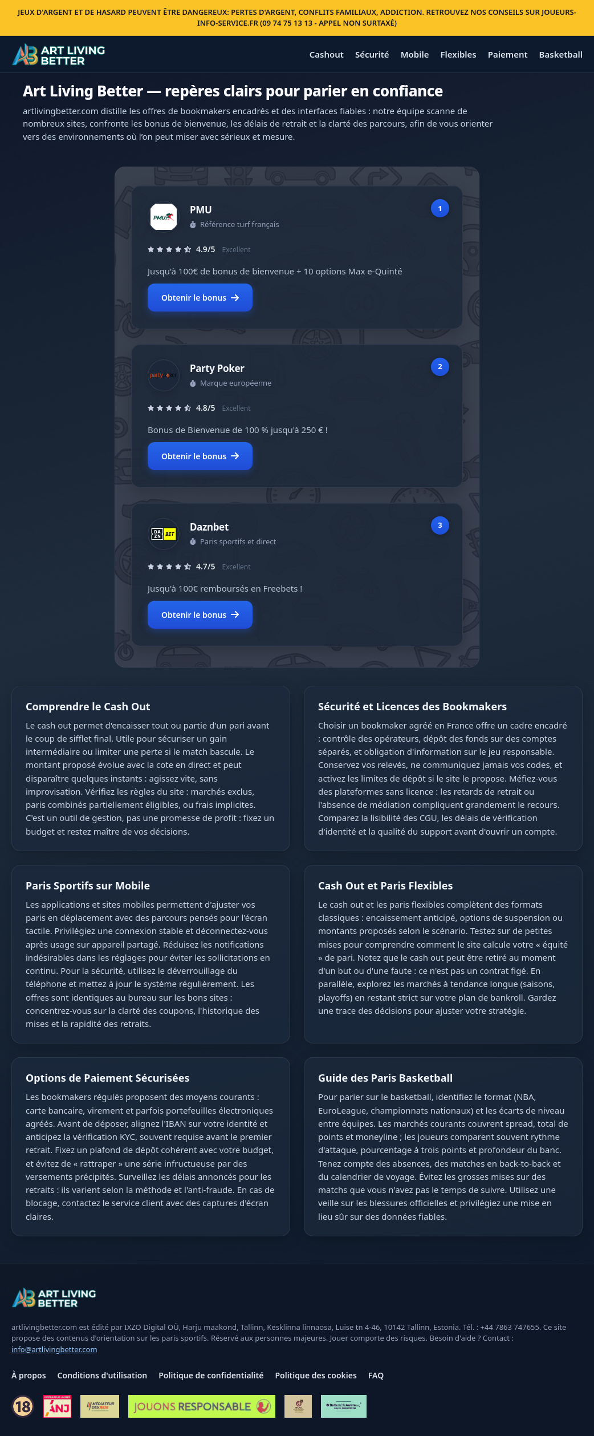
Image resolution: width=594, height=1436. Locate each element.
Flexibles (458, 54)
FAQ (376, 1375)
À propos (28, 1375)
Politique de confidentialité (210, 1375)
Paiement (508, 54)
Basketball (561, 54)
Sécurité (372, 54)
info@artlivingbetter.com (54, 1349)
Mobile (415, 54)
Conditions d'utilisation (103, 1375)
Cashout (327, 54)
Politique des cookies (315, 1375)
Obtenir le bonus (200, 297)
